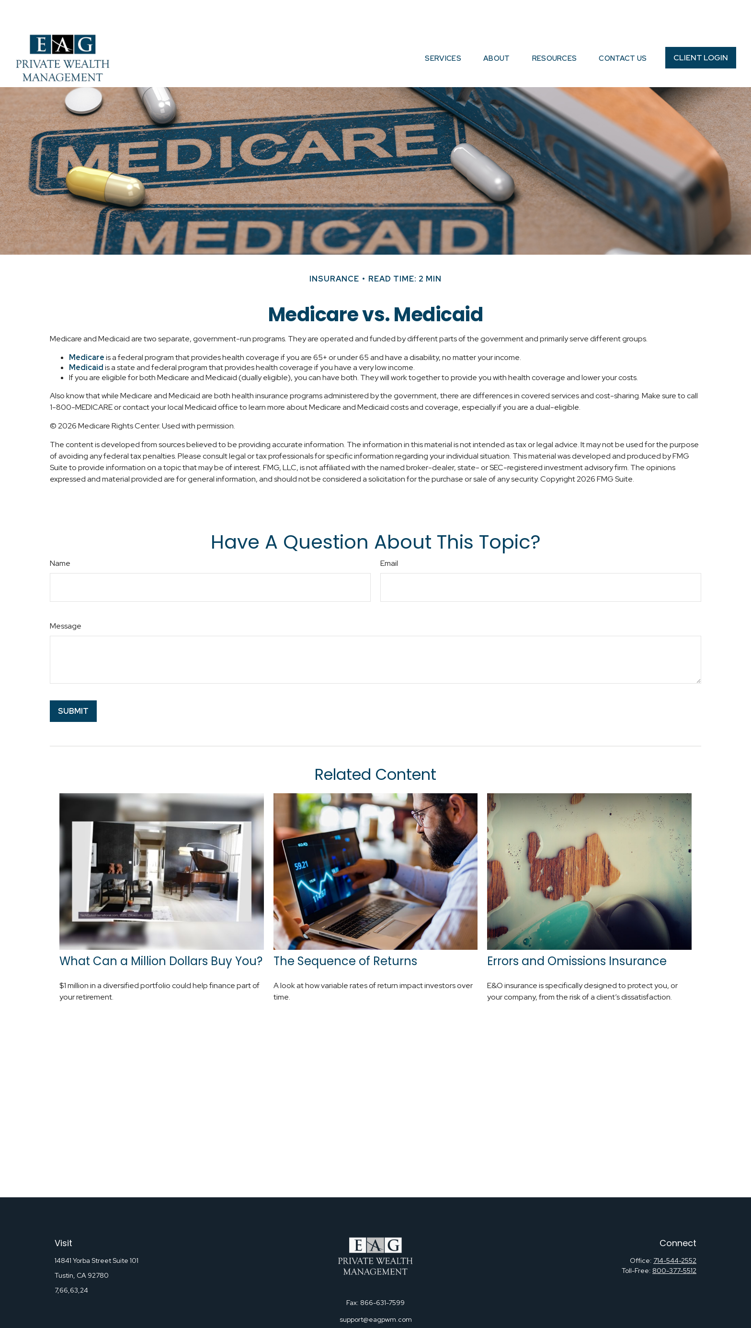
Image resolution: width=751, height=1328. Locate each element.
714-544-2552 (674, 1231)
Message (65, 597)
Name (60, 534)
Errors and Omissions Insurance (577, 932)
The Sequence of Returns (345, 932)
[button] (443, 29)
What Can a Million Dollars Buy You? (160, 932)
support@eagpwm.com (376, 1290)
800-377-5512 (674, 1242)
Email (389, 534)
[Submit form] (73, 682)
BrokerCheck (472, 1318)
